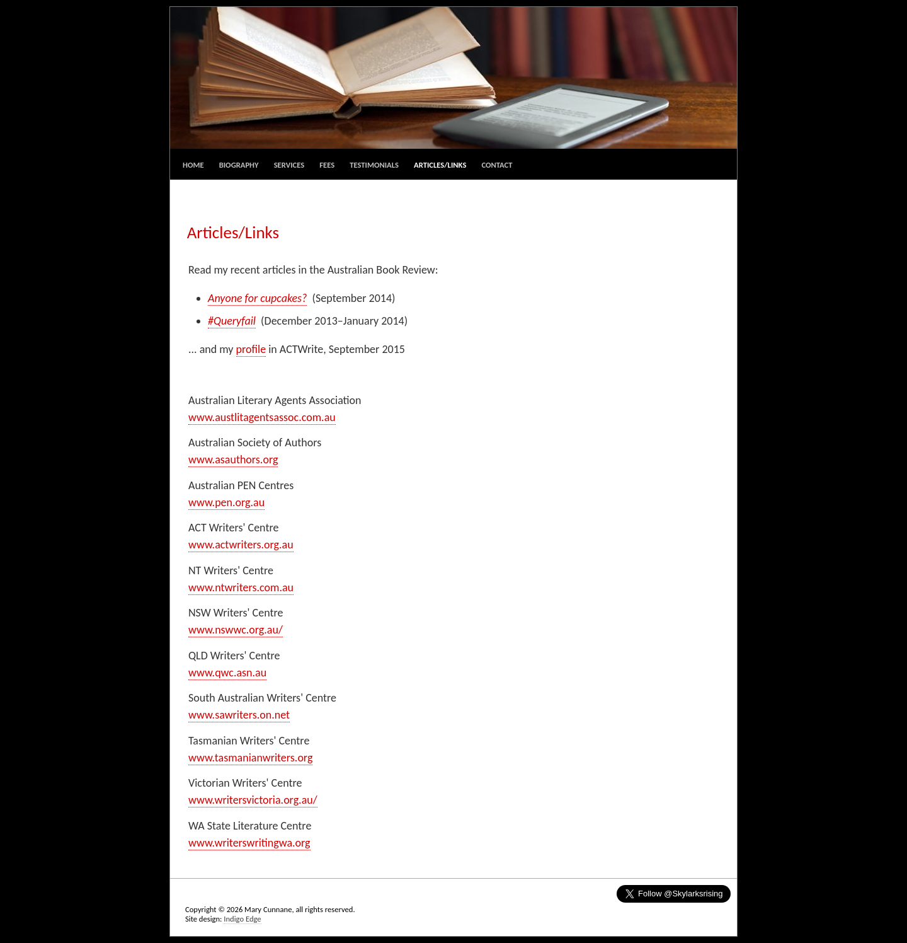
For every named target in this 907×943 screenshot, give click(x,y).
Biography (239, 165)
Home (193, 165)
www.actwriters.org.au (241, 545)
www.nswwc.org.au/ (235, 630)
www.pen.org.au (226, 502)
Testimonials (374, 165)
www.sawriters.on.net (239, 715)
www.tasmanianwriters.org (250, 758)
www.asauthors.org (233, 459)
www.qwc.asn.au (227, 673)
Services (289, 165)
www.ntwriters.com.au (241, 587)
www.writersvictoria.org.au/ (252, 800)
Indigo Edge (242, 918)
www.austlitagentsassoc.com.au (262, 417)
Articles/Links (440, 165)
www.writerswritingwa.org (249, 843)
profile (251, 349)
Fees (326, 165)
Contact (496, 165)
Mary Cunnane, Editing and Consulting (453, 78)
